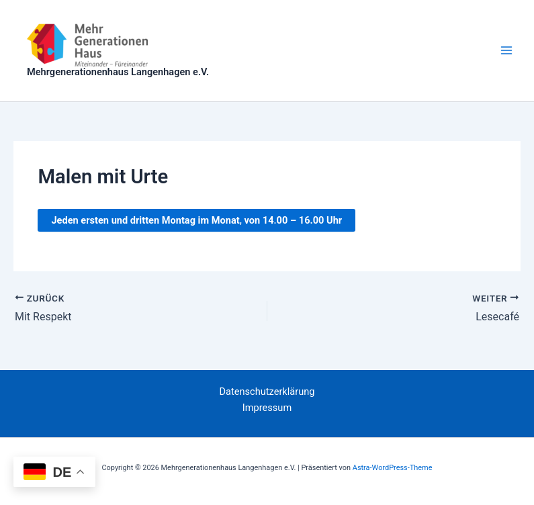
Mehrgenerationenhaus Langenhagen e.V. (118, 72)
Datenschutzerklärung (267, 391)
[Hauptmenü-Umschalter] (506, 50)
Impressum (267, 408)
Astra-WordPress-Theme (393, 467)
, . (196, 220)
